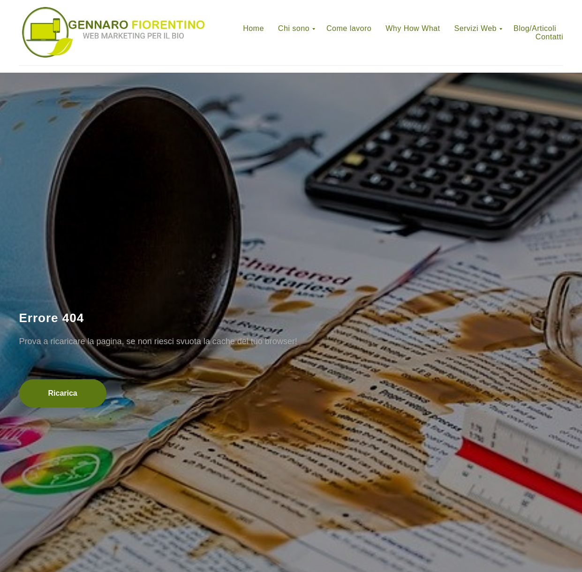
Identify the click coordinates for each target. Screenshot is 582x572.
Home (253, 28)
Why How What (412, 28)
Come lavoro (348, 28)
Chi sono (294, 28)
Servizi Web (475, 28)
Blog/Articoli (535, 28)
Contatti (549, 37)
